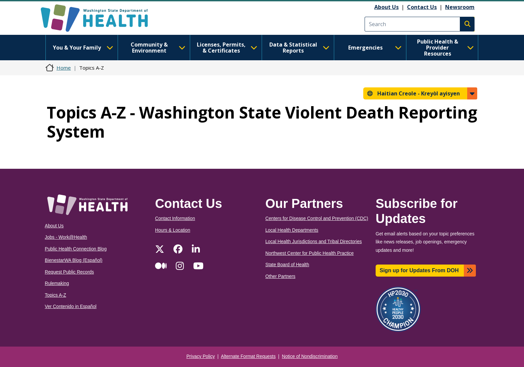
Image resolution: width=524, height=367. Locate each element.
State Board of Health (287, 264)
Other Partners (280, 276)
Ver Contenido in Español (71, 306)
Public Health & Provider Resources (445, 47)
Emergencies (375, 47)
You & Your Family (83, 47)
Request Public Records (69, 272)
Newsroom (460, 7)
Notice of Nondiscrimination (310, 356)
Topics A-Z (55, 295)
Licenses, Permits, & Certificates (227, 47)
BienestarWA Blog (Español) (73, 260)
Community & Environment (158, 47)
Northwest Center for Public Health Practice (309, 253)
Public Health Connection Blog (76, 248)
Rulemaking (57, 283)
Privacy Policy (200, 356)
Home (63, 67)
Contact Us (422, 7)
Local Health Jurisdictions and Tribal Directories (313, 241)
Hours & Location (172, 230)
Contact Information (175, 218)
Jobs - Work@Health (66, 237)
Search (467, 24)
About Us (386, 7)
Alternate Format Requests (248, 356)
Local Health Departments (291, 230)
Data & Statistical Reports (299, 47)
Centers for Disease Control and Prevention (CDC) (316, 218)
